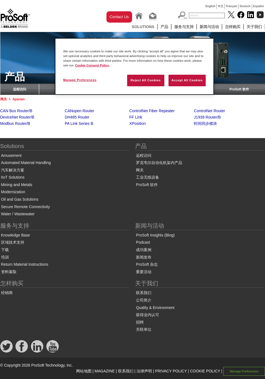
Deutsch (245, 6)
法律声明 (144, 371)
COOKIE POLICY (205, 371)
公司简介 (143, 300)
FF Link (135, 117)
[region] (134, 66)
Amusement (11, 155)
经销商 (7, 293)
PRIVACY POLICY (171, 371)
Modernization (13, 192)
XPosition (137, 123)
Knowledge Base (15, 235)
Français (231, 6)
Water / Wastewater (18, 214)
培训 (5, 257)
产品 (164, 27)
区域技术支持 (12, 242)
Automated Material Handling (26, 162)
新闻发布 (143, 257)
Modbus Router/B (15, 123)
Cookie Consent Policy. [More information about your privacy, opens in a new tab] (92, 65)
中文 (220, 6)
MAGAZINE (105, 371)
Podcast (143, 242)
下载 (5, 250)
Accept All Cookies (187, 80)
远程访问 (19, 89)
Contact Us (119, 17)
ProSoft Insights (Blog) (155, 235)
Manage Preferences (244, 371)
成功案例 (143, 250)
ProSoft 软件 (239, 89)
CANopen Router (79, 111)
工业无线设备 (147, 177)
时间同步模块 (205, 123)
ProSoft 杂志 (147, 264)
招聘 (140, 322)
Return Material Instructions (24, 264)
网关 (3, 99)
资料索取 (9, 272)
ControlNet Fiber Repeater (152, 111)
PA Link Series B (79, 123)
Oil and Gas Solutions (19, 199)
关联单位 (143, 329)
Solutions (143, 27)
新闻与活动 (209, 27)
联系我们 (143, 293)
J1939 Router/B (207, 117)
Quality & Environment (155, 307)
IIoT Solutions (13, 177)
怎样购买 (232, 27)
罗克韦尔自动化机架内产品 (159, 162)
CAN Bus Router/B (16, 111)
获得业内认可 (147, 315)
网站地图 (84, 371)
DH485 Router (77, 117)
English (210, 6)
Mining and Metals (17, 184)
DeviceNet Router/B (17, 117)
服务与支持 (184, 27)
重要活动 (143, 272)
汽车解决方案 (12, 170)
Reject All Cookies (145, 80)
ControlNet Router (209, 111)
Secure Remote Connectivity (25, 207)
